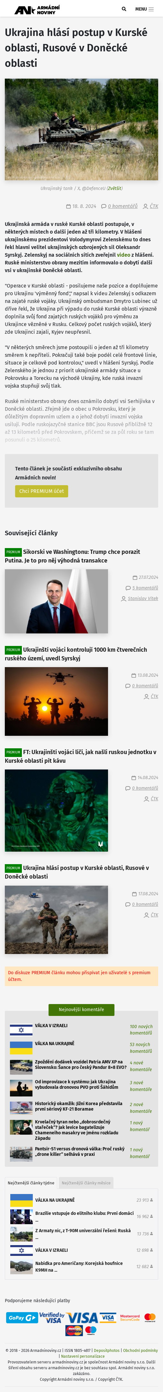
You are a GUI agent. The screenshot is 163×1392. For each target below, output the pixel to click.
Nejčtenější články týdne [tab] (31, 1183)
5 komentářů (145, 588)
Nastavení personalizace (83, 1356)
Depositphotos (107, 1350)
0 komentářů (123, 206)
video (123, 255)
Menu (144, 9)
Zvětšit (114, 188)
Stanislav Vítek (143, 598)
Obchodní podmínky (140, 1350)
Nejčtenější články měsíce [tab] (86, 1183)
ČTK (154, 206)
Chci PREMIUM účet (41, 491)
